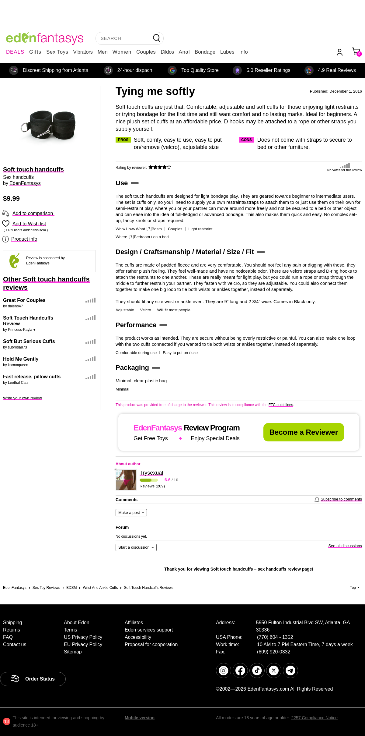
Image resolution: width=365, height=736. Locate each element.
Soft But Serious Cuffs (29, 341)
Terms (70, 629)
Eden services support (149, 629)
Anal (184, 52)
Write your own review (22, 398)
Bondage (205, 52)
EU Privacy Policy (83, 644)
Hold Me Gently (20, 359)
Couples (146, 52)
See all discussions (345, 545)
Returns (11, 629)
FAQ (8, 637)
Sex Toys (57, 52)
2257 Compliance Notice (314, 717)
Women (122, 52)
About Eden (76, 622)
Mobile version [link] (140, 717)
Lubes (227, 52)
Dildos (167, 52)
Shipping (12, 622)
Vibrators (83, 52)
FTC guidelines (281, 405)
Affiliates (134, 622)
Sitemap (73, 651)
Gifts (35, 52)
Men (103, 52)
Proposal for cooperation (151, 644)
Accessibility (138, 637)
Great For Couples (24, 300)
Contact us (14, 644)
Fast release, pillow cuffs (32, 376)
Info (243, 52)
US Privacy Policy (83, 637)
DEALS (15, 52)
